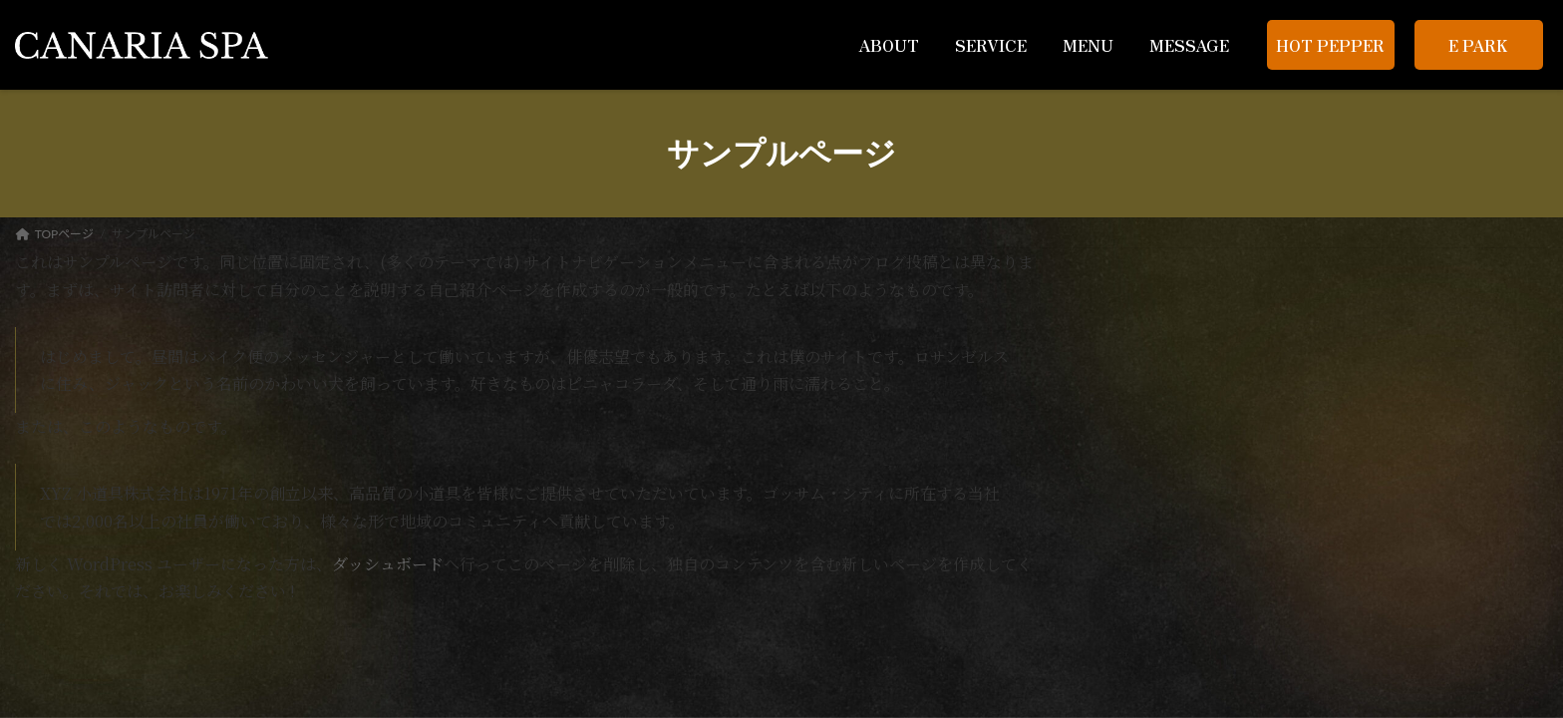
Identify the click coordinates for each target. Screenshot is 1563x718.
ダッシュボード (388, 563)
